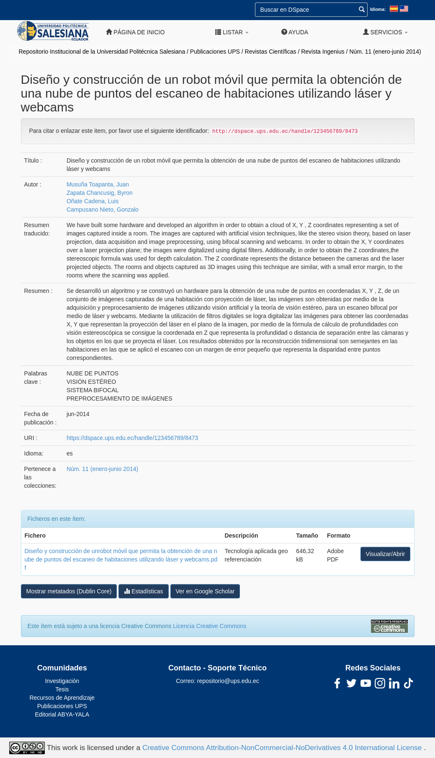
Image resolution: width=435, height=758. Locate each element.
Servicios (385, 32)
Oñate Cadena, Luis (93, 201)
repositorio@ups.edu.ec (228, 681)
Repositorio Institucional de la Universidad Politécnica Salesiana (102, 51)
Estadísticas (143, 591)
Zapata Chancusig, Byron (100, 192)
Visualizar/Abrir (385, 554)
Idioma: (378, 9)
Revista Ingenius (323, 51)
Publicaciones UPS (215, 51)
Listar (232, 32)
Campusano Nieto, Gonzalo (103, 209)
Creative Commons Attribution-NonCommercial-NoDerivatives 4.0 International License (283, 747)
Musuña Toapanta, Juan (98, 184)
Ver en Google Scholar (205, 591)
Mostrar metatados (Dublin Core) (69, 591)
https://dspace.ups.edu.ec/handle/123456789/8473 (132, 438)
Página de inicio (135, 32)
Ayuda (294, 32)
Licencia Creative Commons (209, 626)
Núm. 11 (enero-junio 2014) (385, 51)
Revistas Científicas (270, 51)
